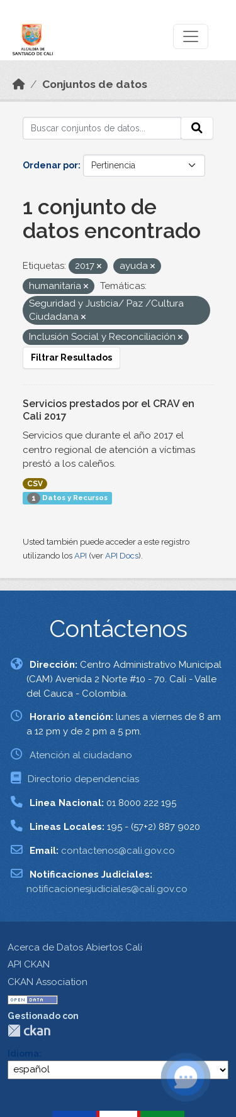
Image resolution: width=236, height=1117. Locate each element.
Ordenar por (50, 165)
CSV (35, 483)
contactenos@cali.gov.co (118, 850)
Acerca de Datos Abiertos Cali (75, 947)
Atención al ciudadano (81, 755)
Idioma (23, 1054)
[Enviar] (197, 128)
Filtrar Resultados (71, 357)
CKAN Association (47, 982)
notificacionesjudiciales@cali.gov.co (107, 889)
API (80, 555)
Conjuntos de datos (94, 84)
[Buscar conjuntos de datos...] (102, 128)
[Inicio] (19, 84)
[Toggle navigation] (190, 36)
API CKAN (29, 964)
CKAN (29, 1030)
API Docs (121, 555)
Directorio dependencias (83, 779)
